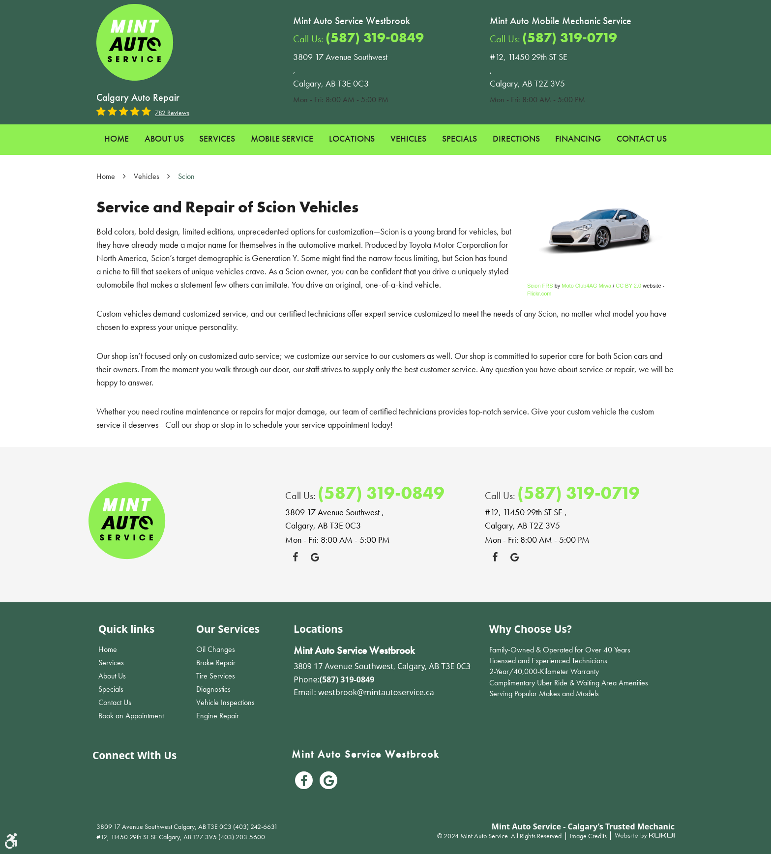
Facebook (295, 557)
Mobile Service (282, 138)
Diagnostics (213, 689)
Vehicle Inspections (225, 702)
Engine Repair (217, 715)
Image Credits (589, 835)
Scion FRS (540, 286)
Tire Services (215, 675)
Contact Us (642, 138)
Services (217, 138)
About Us (164, 138)
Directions (516, 138)
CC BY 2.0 (628, 286)
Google (315, 557)
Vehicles (408, 138)
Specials (459, 138)
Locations (352, 138)
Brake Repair (216, 662)
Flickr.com (539, 293)
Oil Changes (215, 649)
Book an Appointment (131, 715)
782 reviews (172, 112)
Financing (578, 138)
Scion (186, 176)
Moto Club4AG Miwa (586, 286)
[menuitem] (116, 138)
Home (116, 138)
